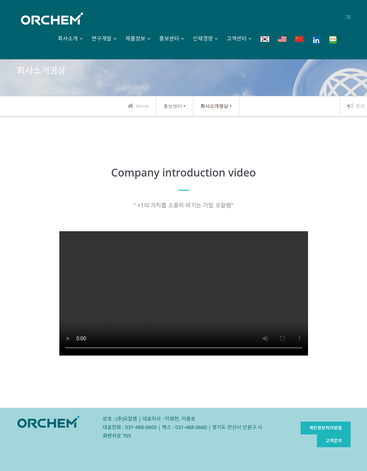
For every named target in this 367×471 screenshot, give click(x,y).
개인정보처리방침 (325, 428)
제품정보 (135, 38)
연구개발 (102, 38)
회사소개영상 (214, 106)
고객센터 (237, 38)
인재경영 (203, 38)
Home (138, 106)
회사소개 (68, 38)
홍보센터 (169, 38)
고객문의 (333, 441)
